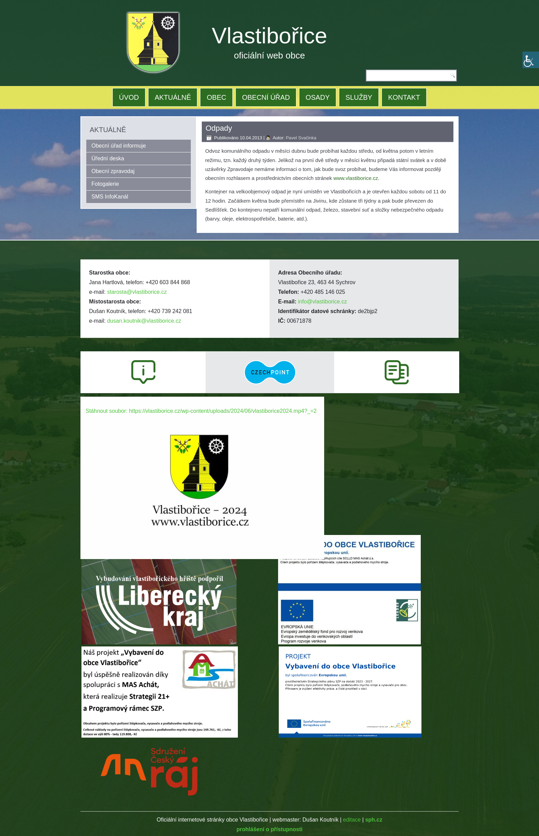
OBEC (216, 97)
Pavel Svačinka (301, 137)
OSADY (318, 97)
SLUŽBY (358, 97)
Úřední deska (107, 158)
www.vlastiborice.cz (355, 178)
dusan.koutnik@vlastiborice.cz (144, 321)
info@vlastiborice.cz (322, 301)
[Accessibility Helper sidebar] (530, 60)
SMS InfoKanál (109, 197)
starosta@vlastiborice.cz (137, 292)
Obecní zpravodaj (112, 171)
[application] (202, 465)
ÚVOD (129, 97)
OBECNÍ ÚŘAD (266, 97)
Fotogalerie (105, 184)
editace (352, 820)
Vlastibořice (269, 35)
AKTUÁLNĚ (173, 97)
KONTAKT (404, 97)
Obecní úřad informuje (118, 146)
